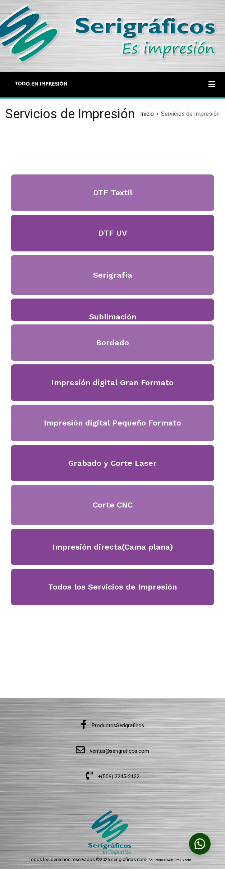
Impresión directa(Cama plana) (112, 546)
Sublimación (112, 316)
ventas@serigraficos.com (112, 751)
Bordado (112, 342)
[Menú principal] (211, 84)
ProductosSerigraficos (112, 726)
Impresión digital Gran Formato (112, 382)
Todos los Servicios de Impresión (112, 586)
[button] (200, 844)
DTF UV (112, 232)
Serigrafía (112, 274)
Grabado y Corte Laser (112, 463)
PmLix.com (182, 860)
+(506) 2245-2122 (112, 777)
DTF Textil (112, 192)
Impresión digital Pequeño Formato (112, 422)
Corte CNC (113, 504)
